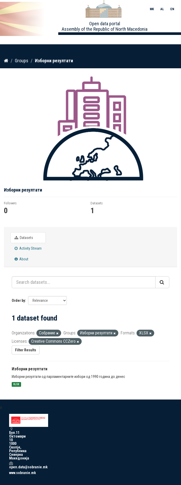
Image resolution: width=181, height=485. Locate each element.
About (21, 259)
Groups (21, 60)
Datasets (24, 238)
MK (152, 9)
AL (162, 9)
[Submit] (162, 282)
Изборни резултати (54, 60)
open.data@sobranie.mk (11, 465)
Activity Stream (28, 248)
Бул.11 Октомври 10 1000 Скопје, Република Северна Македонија (11, 443)
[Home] (6, 60)
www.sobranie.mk (11, 473)
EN (172, 9)
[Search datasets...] (84, 282)
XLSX (16, 384)
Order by (18, 300)
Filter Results (25, 350)
